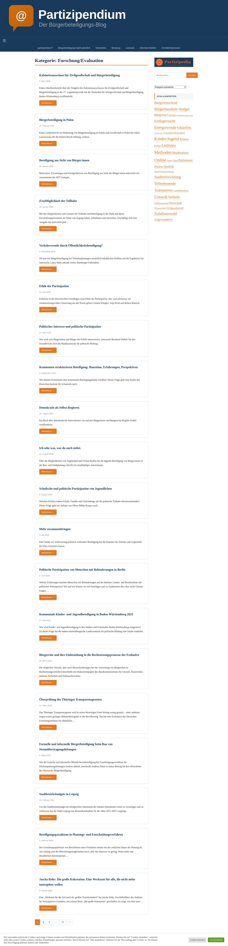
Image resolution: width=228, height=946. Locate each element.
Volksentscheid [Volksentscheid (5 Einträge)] (161, 203)
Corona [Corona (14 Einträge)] (171, 115)
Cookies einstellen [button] (197, 940)
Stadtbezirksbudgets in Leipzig (59, 794)
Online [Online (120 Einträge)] (160, 160)
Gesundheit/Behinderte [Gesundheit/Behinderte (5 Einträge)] (174, 133)
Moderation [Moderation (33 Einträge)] (180, 153)
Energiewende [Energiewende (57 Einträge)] (165, 127)
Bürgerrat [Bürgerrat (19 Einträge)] (160, 115)
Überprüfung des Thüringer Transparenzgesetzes (70, 699)
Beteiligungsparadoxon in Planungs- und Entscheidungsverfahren (81, 834)
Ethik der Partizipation (54, 286)
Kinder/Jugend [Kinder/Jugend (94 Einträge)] (166, 138)
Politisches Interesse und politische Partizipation (70, 326)
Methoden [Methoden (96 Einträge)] (163, 152)
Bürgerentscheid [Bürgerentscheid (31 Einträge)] (165, 103)
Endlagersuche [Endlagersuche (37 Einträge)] (165, 121)
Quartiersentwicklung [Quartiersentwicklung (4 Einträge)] (164, 171)
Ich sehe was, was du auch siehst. (60, 448)
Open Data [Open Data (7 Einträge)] (172, 160)
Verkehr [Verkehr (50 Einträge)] (174, 197)
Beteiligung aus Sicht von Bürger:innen (64, 160)
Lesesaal (130, 48)
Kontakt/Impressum (171, 48)
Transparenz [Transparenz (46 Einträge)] (163, 190)
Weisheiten (101, 48)
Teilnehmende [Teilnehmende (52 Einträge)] (165, 183)
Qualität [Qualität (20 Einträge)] (168, 166)
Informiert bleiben (148, 48)
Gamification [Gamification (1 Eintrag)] (158, 133)
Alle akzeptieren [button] (216, 940)
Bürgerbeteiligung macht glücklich (74, 48)
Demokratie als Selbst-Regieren (59, 407)
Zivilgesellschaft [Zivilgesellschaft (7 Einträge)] (175, 208)
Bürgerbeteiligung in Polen (56, 119)
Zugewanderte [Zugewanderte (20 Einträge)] (163, 219)
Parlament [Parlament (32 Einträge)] (185, 160)
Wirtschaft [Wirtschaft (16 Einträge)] (175, 203)
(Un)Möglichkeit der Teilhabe (58, 201)
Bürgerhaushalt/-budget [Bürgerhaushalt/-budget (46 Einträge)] (172, 109)
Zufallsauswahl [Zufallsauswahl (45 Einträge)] (165, 214)
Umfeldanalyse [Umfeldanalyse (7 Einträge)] (181, 190)
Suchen (192, 75)
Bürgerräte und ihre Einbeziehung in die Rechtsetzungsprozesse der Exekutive (89, 654)
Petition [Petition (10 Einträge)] (158, 166)
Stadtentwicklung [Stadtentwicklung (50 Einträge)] (167, 177)
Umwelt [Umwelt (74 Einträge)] (161, 197)
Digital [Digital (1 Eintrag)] (190, 115)
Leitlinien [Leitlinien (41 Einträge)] (169, 145)
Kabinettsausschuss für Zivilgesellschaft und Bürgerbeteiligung (79, 75)
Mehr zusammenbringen (55, 529)
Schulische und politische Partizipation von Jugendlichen (75, 488)
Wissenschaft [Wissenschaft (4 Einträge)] (160, 208)
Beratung (116, 48)
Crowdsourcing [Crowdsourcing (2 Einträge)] (182, 115)
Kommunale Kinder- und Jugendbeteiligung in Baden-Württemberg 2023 (86, 614)
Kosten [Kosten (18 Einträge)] (184, 139)
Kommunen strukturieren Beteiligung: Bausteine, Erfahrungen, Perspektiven (88, 367)
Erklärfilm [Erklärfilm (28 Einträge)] (184, 128)
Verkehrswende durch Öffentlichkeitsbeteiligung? (71, 245)
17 (63, 922)
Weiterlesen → (48, 103)
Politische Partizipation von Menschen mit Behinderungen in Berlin (82, 569)
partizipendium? (45, 48)
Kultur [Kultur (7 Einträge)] (157, 145)
